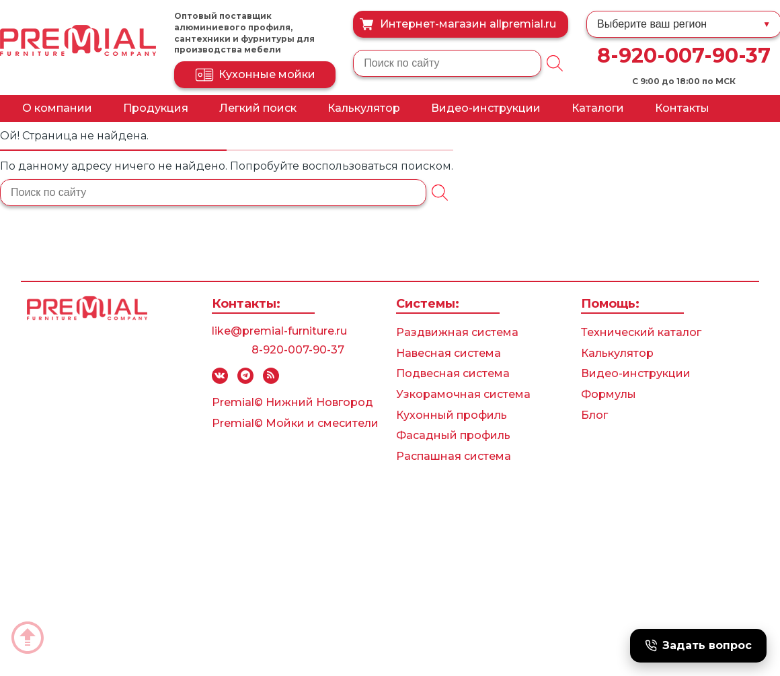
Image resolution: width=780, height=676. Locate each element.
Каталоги (598, 108)
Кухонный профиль (451, 415)
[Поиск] (554, 63)
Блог (594, 415)
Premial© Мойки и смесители (295, 423)
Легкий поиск (258, 108)
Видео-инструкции (486, 108)
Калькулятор (363, 108)
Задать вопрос (698, 645)
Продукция (155, 108)
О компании (57, 108)
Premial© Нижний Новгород (292, 402)
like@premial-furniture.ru (279, 331)
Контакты (682, 108)
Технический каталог (641, 332)
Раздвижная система (457, 332)
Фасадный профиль (453, 435)
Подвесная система (453, 373)
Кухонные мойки (254, 75)
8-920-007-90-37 (684, 55)
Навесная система (448, 353)
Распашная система (453, 456)
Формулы (608, 394)
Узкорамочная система (463, 394)
